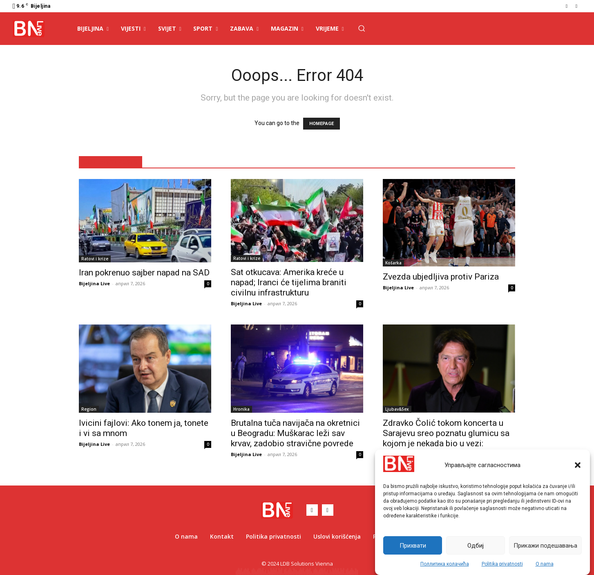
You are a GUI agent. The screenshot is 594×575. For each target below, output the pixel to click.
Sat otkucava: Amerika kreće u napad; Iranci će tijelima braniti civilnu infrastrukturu (288, 282)
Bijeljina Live (94, 283)
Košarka (393, 263)
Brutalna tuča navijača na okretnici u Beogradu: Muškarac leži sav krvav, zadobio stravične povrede (295, 433)
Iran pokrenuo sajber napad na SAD (144, 272)
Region (88, 409)
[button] (578, 465)
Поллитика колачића (444, 564)
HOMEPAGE (321, 123)
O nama (545, 564)
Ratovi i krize (94, 259)
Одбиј (475, 545)
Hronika (241, 409)
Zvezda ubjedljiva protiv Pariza (441, 277)
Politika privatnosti (502, 564)
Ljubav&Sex (397, 409)
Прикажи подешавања (545, 545)
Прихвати (413, 545)
